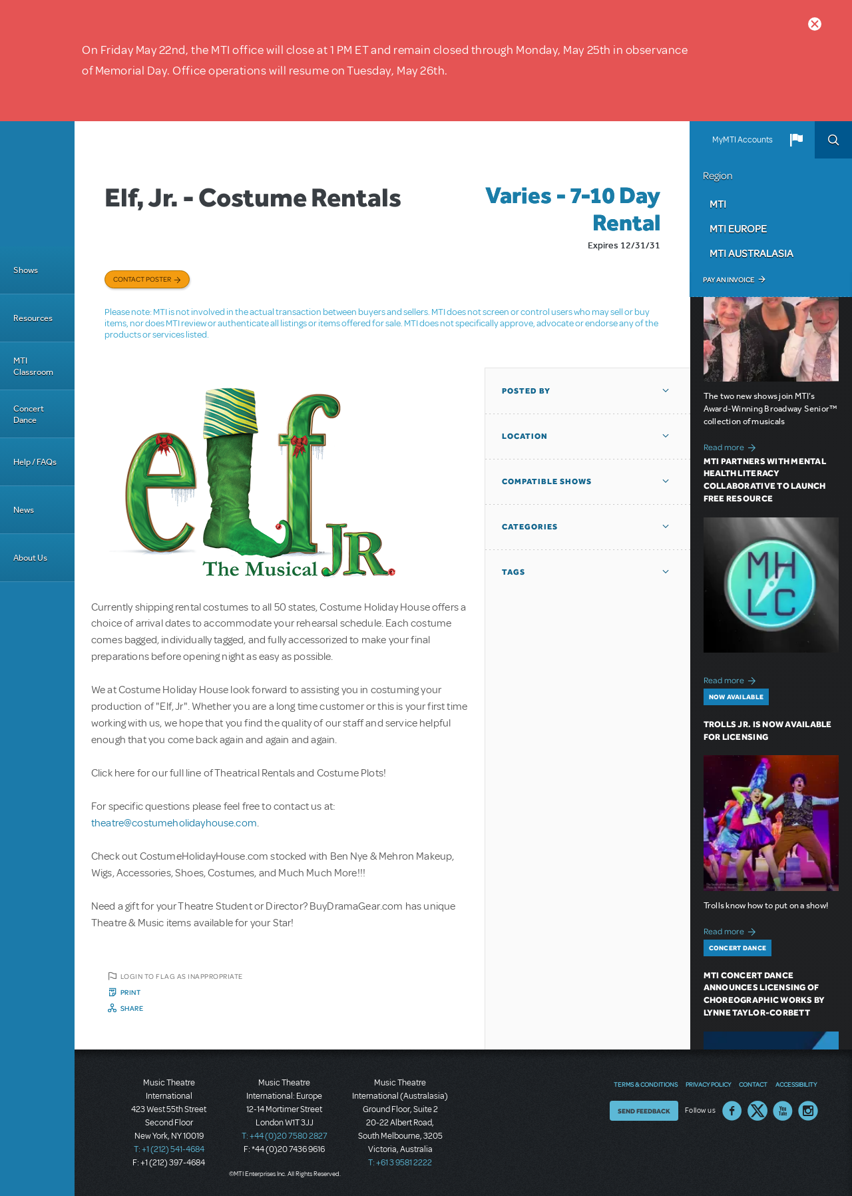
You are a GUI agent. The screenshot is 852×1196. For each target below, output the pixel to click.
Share (132, 1008)
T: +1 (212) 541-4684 (169, 1149)
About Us (30, 557)
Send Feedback (644, 1111)
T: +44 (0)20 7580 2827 (284, 1136)
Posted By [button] (526, 391)
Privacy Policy (708, 1084)
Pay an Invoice (728, 279)
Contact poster (142, 279)
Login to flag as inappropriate (181, 976)
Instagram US (808, 1111)
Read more (732, 446)
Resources (33, 318)
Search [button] (833, 139)
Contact (753, 1084)
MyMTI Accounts (742, 140)
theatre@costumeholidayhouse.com (174, 823)
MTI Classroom (33, 366)
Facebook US (732, 1111)
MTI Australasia (751, 253)
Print (130, 992)
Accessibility (796, 1084)
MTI (718, 203)
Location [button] (525, 436)
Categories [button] (530, 526)
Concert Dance (28, 414)
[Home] (37, 183)
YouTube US (783, 1111)
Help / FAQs (35, 461)
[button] (796, 139)
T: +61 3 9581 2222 (400, 1162)
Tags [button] (513, 572)
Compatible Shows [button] (547, 481)
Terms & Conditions (646, 1084)
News (23, 509)
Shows (25, 270)
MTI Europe (738, 228)
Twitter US (757, 1111)
